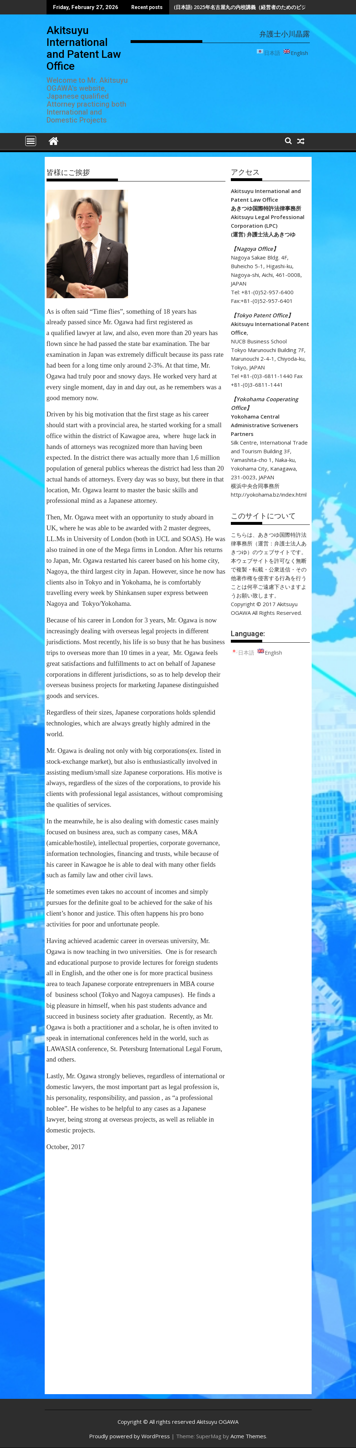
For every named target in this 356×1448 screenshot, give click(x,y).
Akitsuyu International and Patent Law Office (84, 48)
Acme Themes (248, 1436)
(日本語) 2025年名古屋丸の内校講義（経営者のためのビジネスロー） (252, 7)
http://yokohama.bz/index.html (269, 494)
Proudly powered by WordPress (129, 1436)
